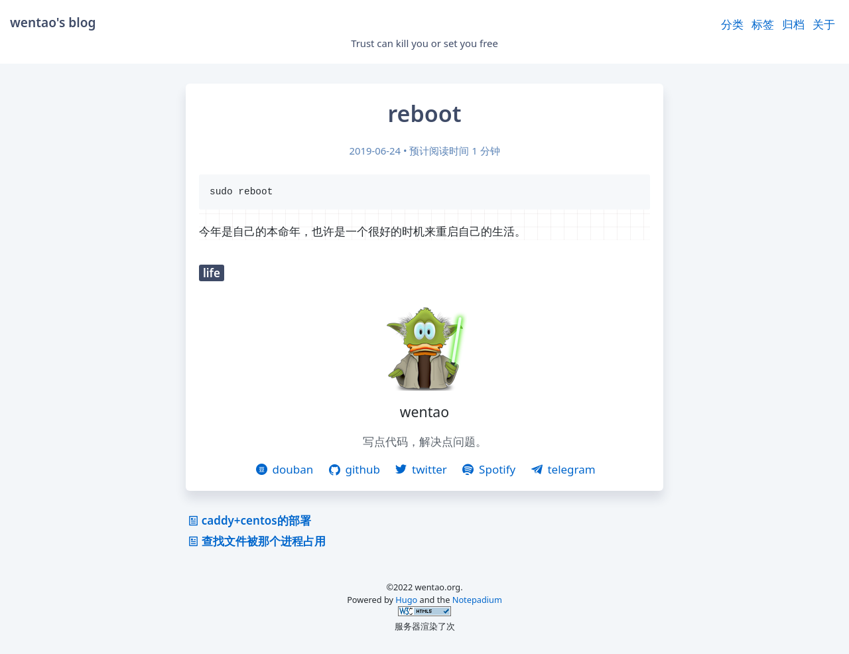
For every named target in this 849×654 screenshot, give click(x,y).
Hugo (406, 601)
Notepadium (477, 601)
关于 (824, 24)
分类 (732, 24)
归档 (793, 24)
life (211, 274)
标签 (762, 24)
